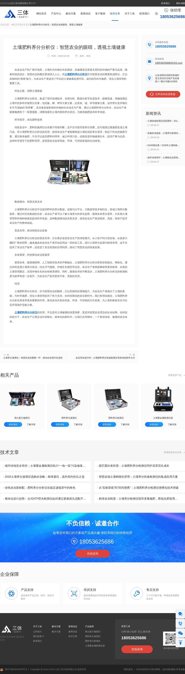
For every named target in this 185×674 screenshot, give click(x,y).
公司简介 (37, 631)
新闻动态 (86, 13)
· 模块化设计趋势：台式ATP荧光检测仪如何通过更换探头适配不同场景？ (49, 498)
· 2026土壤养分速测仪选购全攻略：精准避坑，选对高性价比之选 (43, 476)
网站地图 (180, 3)
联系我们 (165, 3)
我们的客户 (38, 636)
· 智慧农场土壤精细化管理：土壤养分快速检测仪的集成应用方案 (137, 476)
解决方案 (71, 13)
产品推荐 (89, 626)
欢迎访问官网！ (18, 3)
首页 (15, 24)
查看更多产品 (174, 375)
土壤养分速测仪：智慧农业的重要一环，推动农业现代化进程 (33, 357)
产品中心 (56, 13)
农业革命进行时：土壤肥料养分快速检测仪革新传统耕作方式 (105, 357)
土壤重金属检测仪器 (163, 418)
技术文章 (115, 13)
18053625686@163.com (167, 63)
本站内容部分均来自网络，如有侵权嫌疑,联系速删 (160, 669)
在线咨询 (92, 553)
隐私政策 (128, 669)
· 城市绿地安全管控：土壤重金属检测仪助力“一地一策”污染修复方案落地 (48, 465)
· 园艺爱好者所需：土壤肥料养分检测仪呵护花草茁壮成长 (133, 465)
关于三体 (130, 13)
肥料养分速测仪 (69, 418)
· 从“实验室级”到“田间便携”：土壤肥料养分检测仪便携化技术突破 (138, 487)
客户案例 (100, 13)
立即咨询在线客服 (165, 94)
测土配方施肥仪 (22, 418)
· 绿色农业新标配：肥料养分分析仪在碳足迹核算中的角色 (39, 487)
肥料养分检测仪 (116, 418)
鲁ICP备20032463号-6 (16, 669)
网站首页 (41, 13)
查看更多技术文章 (172, 452)
